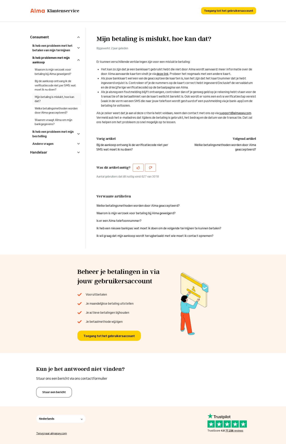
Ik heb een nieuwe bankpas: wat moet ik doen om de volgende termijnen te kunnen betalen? (158, 228)
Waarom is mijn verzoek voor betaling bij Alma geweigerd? (135, 213)
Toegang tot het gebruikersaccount (228, 10)
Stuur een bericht (54, 392)
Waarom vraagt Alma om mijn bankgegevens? (53, 122)
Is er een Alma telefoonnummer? (118, 221)
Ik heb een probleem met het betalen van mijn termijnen (52, 48)
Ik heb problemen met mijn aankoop (51, 60)
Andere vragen (42, 144)
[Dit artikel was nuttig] (138, 168)
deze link (162, 74)
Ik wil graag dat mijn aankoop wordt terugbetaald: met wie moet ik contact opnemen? (154, 236)
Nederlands (61, 418)
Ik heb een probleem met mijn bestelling (53, 134)
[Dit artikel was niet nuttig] (150, 168)
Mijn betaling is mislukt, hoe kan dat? (54, 99)
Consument (39, 37)
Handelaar (38, 152)
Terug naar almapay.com (51, 433)
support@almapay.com (235, 113)
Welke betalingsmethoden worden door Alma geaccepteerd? (138, 205)
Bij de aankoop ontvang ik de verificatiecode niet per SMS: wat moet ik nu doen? (55, 85)
